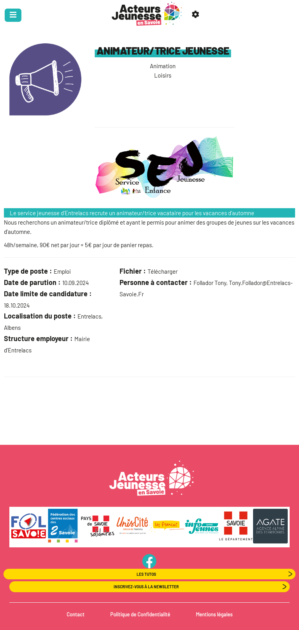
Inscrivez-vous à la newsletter (146, 586)
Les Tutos (146, 574)
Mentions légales (214, 614)
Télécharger (163, 271)
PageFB (150, 561)
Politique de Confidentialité (140, 614)
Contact (75, 614)
